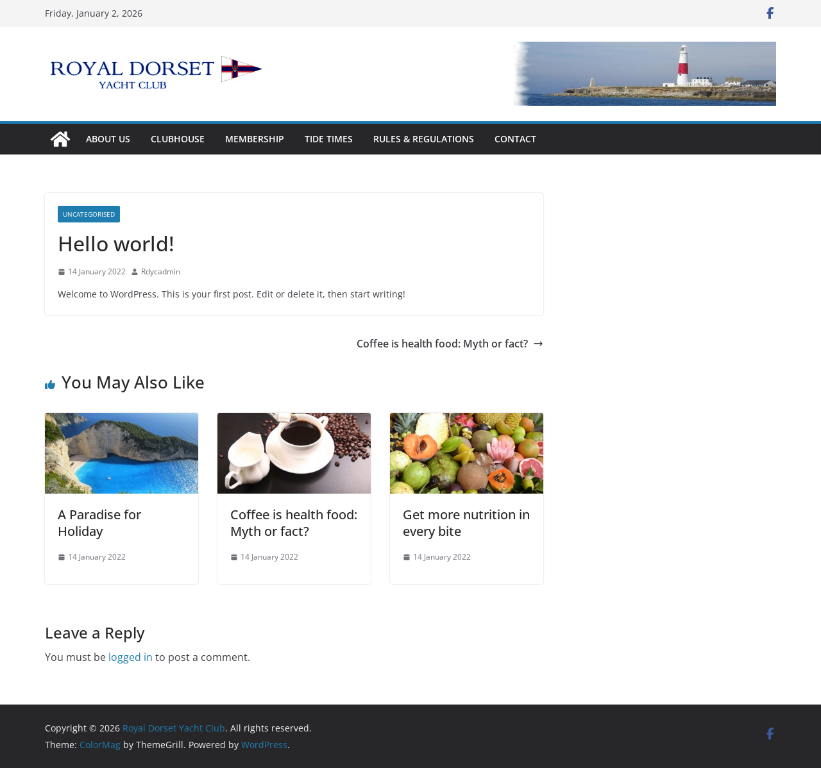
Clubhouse (178, 139)
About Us (108, 139)
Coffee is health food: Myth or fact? (450, 344)
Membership (254, 139)
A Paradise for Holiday (99, 523)
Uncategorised (89, 214)
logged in (130, 657)
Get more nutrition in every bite (466, 523)
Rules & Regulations (423, 139)
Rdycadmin (160, 271)
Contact (515, 139)
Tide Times (329, 139)
